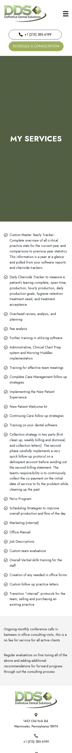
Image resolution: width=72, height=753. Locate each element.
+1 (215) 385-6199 (36, 741)
